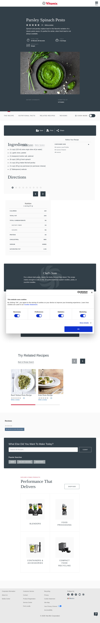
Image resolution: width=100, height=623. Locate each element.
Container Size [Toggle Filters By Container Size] (60, 144)
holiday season (25, 462)
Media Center (6, 599)
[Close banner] (91, 292)
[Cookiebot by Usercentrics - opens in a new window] (79, 292)
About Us (5, 595)
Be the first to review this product (15, 429)
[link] (35, 25)
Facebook (68, 594)
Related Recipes (47, 115)
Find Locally (26, 606)
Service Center (27, 602)
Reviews (63, 115)
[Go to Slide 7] (33, 187)
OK (78, 329)
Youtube (80, 594)
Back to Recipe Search (26, 362)
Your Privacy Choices (50, 606)
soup (12, 462)
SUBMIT (85, 449)
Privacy (46, 595)
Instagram (83, 594)
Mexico (71, 598)
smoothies (39, 462)
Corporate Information (8, 591)
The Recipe (9, 115)
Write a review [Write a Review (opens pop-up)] (49, 25)
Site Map (47, 602)
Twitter (72, 594)
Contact (25, 595)
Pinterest (76, 594)
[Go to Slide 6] (30, 187)
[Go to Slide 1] (12, 187)
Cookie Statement (30, 304)
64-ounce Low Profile (62, 147)
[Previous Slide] (35, 193)
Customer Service (28, 591)
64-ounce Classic (60, 149)
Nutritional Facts (27, 115)
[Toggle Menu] (96, 3)
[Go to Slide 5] (26, 187)
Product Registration (29, 599)
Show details (84, 323)
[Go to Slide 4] (23, 187)
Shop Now (72, 486)
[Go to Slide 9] (40, 187)
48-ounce (58, 152)
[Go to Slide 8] (37, 187)
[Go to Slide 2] (16, 187)
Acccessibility (48, 610)
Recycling (47, 591)
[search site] (43, 449)
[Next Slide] (43, 193)
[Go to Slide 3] (19, 187)
